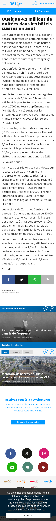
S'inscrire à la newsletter (28, 422)
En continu (14, 11)
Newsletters (12, 467)
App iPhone (27, 467)
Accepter (28, 515)
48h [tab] (5, 352)
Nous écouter (48, 3)
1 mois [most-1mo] (27, 352)
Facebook (10, 453)
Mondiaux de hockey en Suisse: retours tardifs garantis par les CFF (25, 375)
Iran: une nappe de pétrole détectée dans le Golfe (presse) (26, 331)
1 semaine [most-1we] (15, 352)
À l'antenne (42, 11)
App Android (43, 467)
